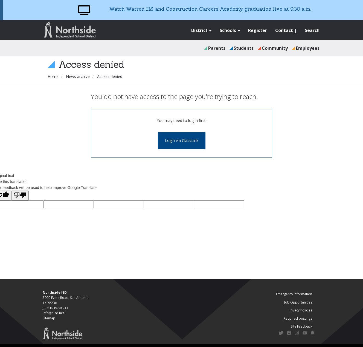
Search (312, 30)
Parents (216, 48)
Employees (308, 48)
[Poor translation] (20, 195)
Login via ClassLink (181, 140)
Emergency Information (294, 294)
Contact (284, 30)
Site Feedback (301, 326)
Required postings (298, 318)
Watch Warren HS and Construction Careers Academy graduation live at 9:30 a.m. (210, 9)
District (201, 30)
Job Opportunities (298, 302)
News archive (78, 76)
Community (275, 48)
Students (244, 48)
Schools (230, 30)
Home (53, 76)
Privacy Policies (300, 310)
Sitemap (49, 318)
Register (257, 30)
